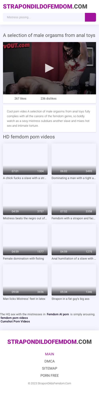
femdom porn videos (14, 318)
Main (49, 354)
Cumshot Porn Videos (15, 321)
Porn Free (49, 375)
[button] (49, 68)
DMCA (49, 361)
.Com (45, 6)
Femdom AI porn (58, 314)
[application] (49, 68)
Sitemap (49, 368)
